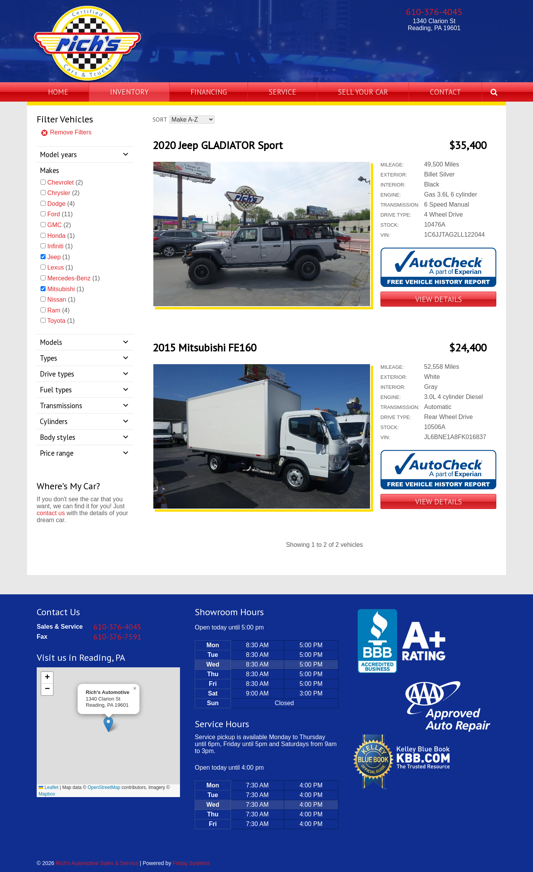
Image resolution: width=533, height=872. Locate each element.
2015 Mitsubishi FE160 (204, 347)
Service (282, 92)
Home (58, 92)
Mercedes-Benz (68, 278)
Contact (445, 92)
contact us (51, 513)
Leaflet (48, 787)
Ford (53, 214)
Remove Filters (66, 132)
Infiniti (55, 246)
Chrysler (58, 193)
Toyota (56, 320)
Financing (208, 92)
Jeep (54, 257)
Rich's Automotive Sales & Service (97, 863)
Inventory (129, 92)
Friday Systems (191, 863)
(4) (61, 203)
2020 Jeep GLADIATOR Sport (218, 145)
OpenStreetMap (104, 787)
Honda (56, 235)
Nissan (56, 299)
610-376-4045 (434, 12)
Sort (160, 119)
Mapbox (47, 794)
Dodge (56, 203)
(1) (61, 235)
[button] (108, 724)
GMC (54, 225)
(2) (65, 182)
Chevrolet (60, 182)
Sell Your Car (363, 92)
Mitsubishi (61, 289)
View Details (438, 299)
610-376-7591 (117, 637)
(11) (60, 214)
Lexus (55, 267)
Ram (53, 310)
